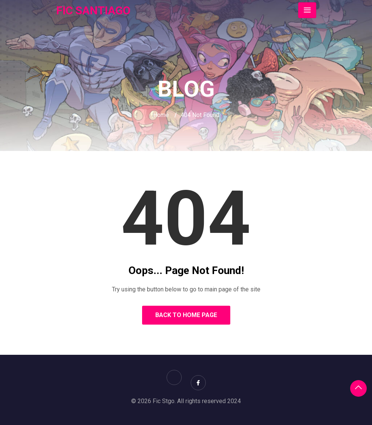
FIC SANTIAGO (93, 10)
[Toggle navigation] (307, 10)
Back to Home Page (186, 315)
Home (161, 115)
